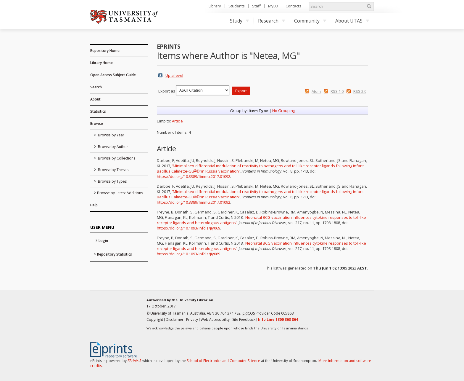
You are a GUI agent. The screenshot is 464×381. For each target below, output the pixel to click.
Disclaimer (174, 319)
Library (215, 6)
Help (94, 205)
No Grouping (283, 110)
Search (96, 87)
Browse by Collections (116, 158)
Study (239, 20)
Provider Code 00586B (268, 313)
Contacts (293, 6)
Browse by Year (110, 135)
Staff (256, 6)
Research (271, 20)
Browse (96, 123)
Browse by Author (112, 146)
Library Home (101, 62)
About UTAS (352, 20)
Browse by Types (112, 181)
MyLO (273, 6)
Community (310, 20)
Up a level (174, 75)
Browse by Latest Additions (120, 192)
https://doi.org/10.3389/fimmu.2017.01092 (193, 176)
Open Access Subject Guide (113, 74)
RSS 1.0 (337, 91)
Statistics (98, 111)
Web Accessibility (215, 319)
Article (177, 121)
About (95, 99)
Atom (316, 91)
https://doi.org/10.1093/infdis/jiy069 (188, 228)
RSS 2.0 (359, 91)
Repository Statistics (114, 254)
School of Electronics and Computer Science (223, 360)
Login (103, 240)
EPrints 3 (134, 360)
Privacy (192, 319)
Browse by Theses (112, 169)
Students (236, 6)
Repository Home (105, 50)
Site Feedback (243, 319)
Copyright (154, 319)
